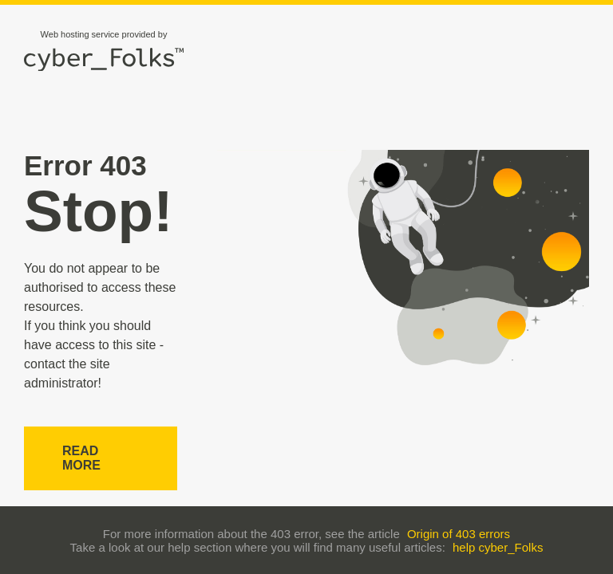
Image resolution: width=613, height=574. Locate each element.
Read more (81, 458)
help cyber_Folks (498, 547)
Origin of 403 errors (458, 534)
